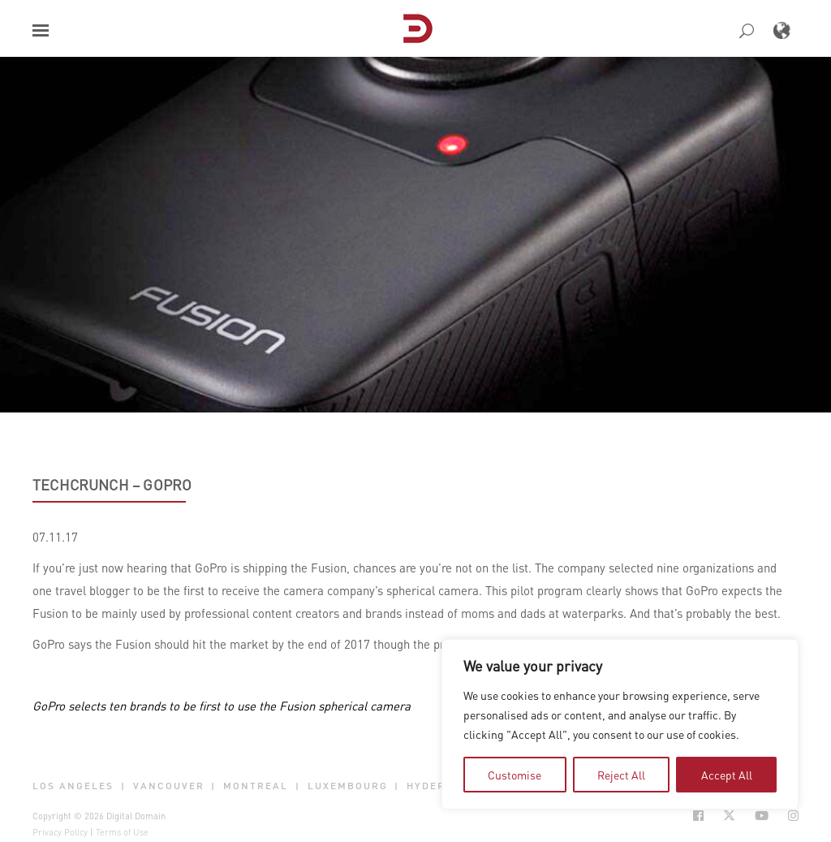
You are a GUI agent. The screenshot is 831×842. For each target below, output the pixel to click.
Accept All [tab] (726, 774)
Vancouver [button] (169, 786)
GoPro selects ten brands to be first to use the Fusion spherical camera (221, 705)
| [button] (123, 786)
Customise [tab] (514, 774)
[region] (620, 724)
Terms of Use (122, 832)
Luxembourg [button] (348, 786)
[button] (40, 30)
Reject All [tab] (621, 774)
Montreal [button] (255, 786)
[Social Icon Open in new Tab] (698, 815)
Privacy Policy (60, 832)
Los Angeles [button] (73, 786)
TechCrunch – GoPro (112, 484)
